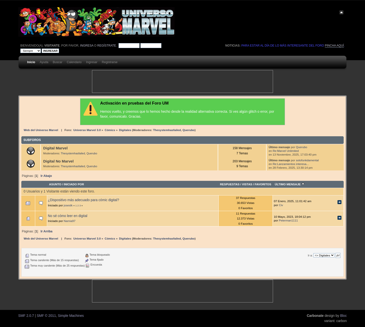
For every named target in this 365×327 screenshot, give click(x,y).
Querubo (188, 130)
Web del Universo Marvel (41, 130)
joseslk (68, 205)
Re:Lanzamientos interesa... (291, 163)
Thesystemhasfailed (167, 130)
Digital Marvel (55, 148)
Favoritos (263, 184)
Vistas (247, 184)
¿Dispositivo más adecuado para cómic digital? (83, 200)
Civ (281, 205)
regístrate (106, 45)
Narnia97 (69, 220)
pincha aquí (334, 45)
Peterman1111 (288, 220)
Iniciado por (74, 184)
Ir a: (310, 255)
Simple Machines (71, 316)
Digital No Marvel (58, 161)
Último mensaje (289, 184)
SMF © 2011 (46, 316)
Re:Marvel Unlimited (286, 150)
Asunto (55, 184)
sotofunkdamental (307, 160)
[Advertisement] (182, 81)
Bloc (343, 316)
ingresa (86, 45)
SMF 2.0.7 (26, 316)
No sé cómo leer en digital (67, 216)
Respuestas (230, 184)
